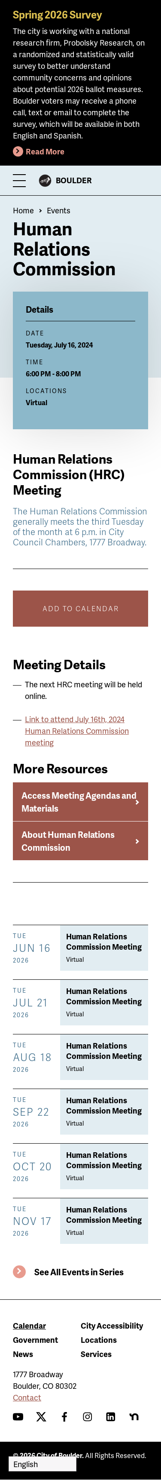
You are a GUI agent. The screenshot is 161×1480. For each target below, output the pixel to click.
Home (23, 210)
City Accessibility (112, 1325)
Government (35, 1339)
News (23, 1353)
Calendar (29, 1325)
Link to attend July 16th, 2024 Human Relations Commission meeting (77, 731)
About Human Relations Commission (68, 840)
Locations (99, 1339)
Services (96, 1353)
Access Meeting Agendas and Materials (79, 801)
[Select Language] (42, 1463)
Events (58, 210)
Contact (27, 1397)
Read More (45, 151)
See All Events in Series (79, 1272)
